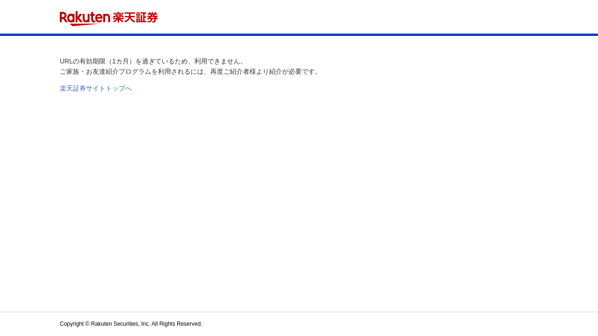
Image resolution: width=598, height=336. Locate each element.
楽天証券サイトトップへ (96, 88)
